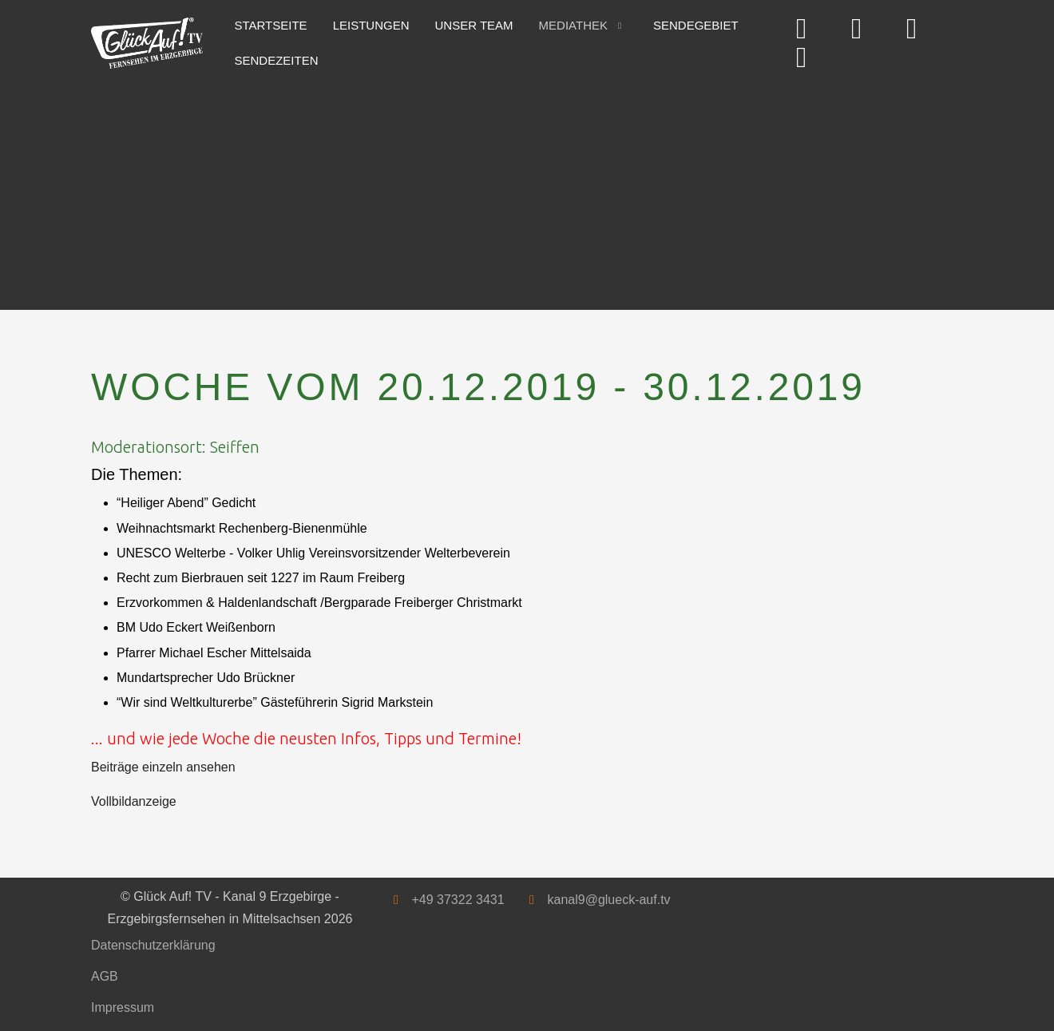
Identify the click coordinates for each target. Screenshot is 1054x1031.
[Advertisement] (527, 190)
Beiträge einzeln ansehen (163, 767)
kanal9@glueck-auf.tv (608, 899)
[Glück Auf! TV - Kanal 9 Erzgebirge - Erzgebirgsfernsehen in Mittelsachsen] (147, 43)
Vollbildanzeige (133, 801)
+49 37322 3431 (457, 899)
